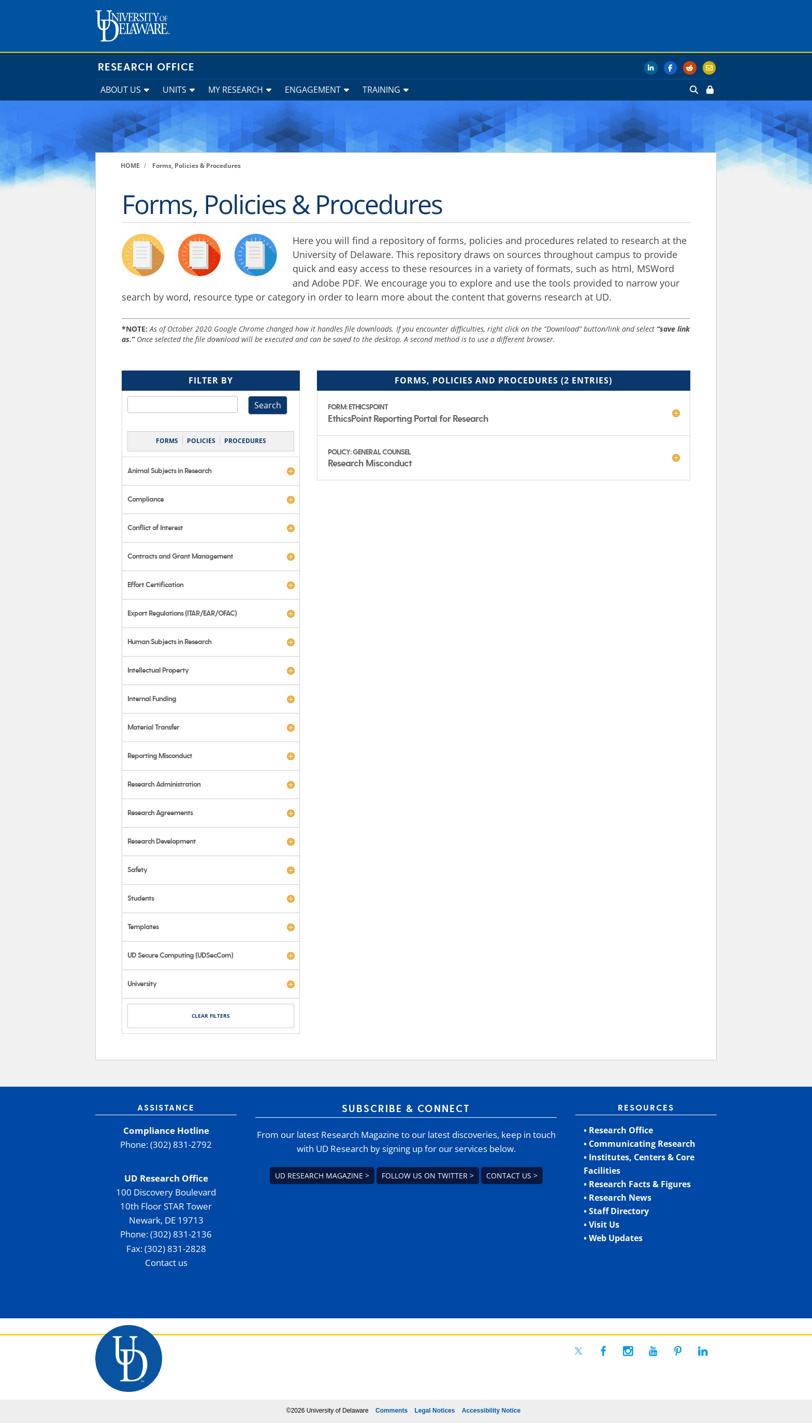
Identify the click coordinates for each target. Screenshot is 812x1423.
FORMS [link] (167, 440)
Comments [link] (391, 1410)
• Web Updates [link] (613, 1238)
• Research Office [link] (618, 1130)
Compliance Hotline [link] (166, 1130)
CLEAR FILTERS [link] (211, 1015)
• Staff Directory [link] (616, 1211)
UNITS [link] (174, 89)
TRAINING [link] (381, 89)
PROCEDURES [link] (245, 440)
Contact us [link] (166, 1263)
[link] (709, 89)
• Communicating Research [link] (639, 1143)
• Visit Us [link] (601, 1224)
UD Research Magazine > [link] (322, 1175)
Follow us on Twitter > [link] (428, 1175)
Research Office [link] (146, 67)
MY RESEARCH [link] (235, 89)
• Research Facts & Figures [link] (637, 1184)
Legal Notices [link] (434, 1410)
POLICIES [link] (201, 440)
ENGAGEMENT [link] (313, 89)
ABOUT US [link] (120, 89)
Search (267, 405)
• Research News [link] (617, 1197)
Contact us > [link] (512, 1175)
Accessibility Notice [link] (491, 1410)
